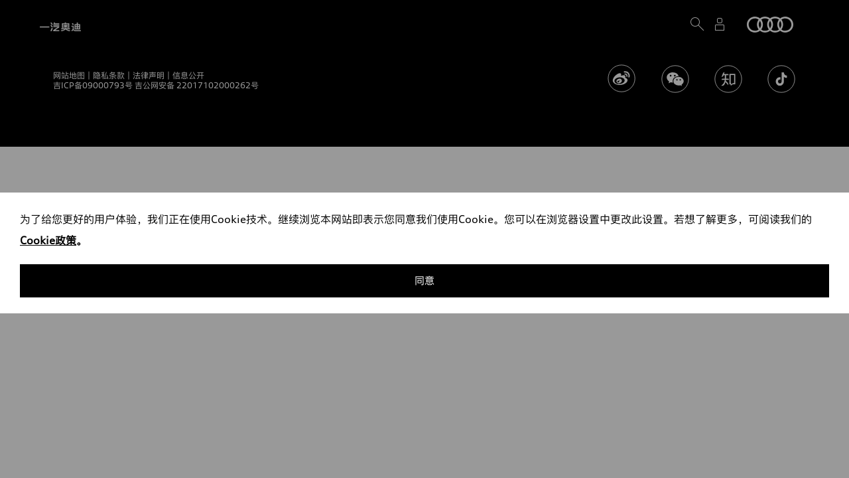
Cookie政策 (48, 240)
